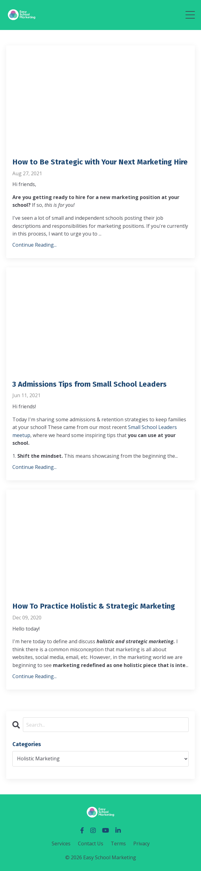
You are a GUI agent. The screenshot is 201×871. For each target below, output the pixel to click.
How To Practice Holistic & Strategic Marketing (93, 606)
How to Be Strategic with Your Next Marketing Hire (100, 162)
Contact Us (90, 843)
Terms (118, 843)
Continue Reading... (34, 244)
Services (61, 843)
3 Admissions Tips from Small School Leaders (89, 384)
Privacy (141, 843)
